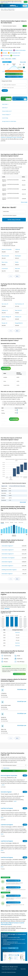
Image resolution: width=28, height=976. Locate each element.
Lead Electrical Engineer (7, 808)
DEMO (24, 5)
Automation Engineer (6, 792)
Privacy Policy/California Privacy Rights (9, 969)
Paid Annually (7, 62)
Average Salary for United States (9, 121)
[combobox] (14, 26)
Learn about (10, 948)
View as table (23, 62)
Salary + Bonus (8, 58)
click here (7, 608)
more (3, 785)
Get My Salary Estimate (14, 219)
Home (2, 8)
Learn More (6, 2)
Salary (5, 8)
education (19, 137)
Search (24, 25)
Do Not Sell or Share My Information (9, 972)
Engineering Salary (11, 8)
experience (3, 137)
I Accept (25, 1)
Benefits (14, 58)
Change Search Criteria (7, 81)
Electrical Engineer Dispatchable (9, 775)
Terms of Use (23, 969)
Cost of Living (5, 118)
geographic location (11, 137)
